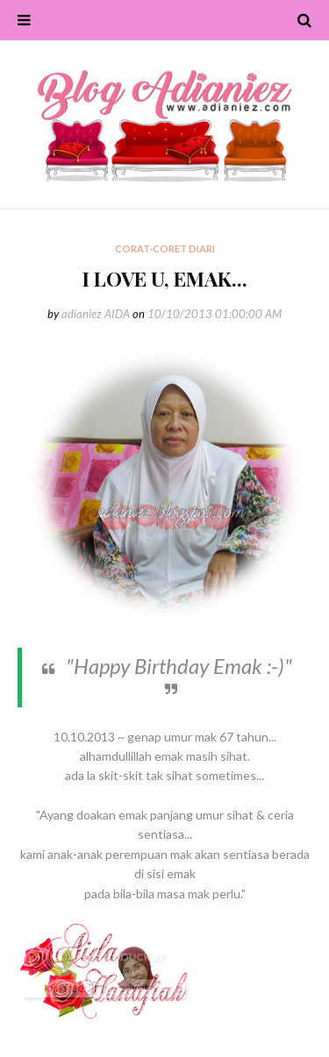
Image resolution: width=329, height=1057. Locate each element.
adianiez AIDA (95, 314)
